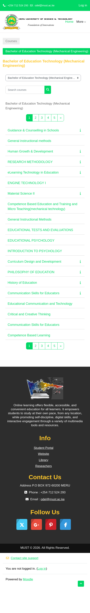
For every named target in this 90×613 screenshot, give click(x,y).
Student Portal (43, 448)
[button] (81, 584)
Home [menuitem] (69, 21)
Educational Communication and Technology (40, 304)
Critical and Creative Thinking (29, 314)
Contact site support (22, 558)
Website (43, 454)
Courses (11, 41)
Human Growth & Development (30, 151)
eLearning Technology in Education (33, 172)
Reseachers (43, 466)
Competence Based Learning (29, 335)
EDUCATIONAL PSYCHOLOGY (31, 240)
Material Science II (21, 193)
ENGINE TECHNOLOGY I (27, 183)
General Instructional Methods (29, 219)
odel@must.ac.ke (44, 5)
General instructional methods (29, 141)
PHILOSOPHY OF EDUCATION (31, 272)
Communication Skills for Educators (33, 293)
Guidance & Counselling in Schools (33, 130)
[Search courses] (25, 90)
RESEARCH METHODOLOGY (30, 162)
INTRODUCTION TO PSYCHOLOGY (35, 251)
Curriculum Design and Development (34, 261)
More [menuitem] (79, 21)
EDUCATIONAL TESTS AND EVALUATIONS (40, 230)
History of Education (22, 282)
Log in (83, 5)
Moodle (28, 579)
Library (43, 460)
